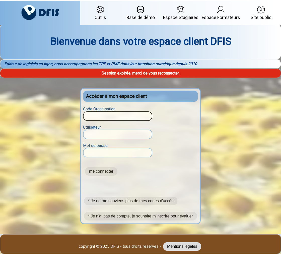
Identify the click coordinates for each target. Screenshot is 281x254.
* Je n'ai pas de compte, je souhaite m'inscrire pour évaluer (140, 216)
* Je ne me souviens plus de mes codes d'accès (130, 201)
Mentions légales (182, 246)
